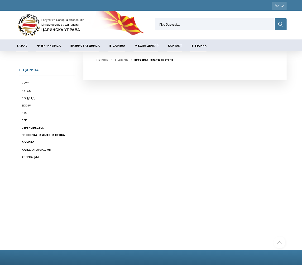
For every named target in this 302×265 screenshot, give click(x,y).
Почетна (102, 59)
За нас (22, 45)
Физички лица (49, 45)
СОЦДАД (28, 98)
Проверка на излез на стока (43, 134)
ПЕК (24, 120)
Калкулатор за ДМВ (36, 149)
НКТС (25, 83)
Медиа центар (146, 45)
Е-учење (28, 142)
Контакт (175, 45)
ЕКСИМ (26, 105)
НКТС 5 (26, 90)
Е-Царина (117, 45)
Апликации (30, 157)
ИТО (25, 112)
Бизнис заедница (85, 45)
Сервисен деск (33, 127)
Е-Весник (199, 45)
